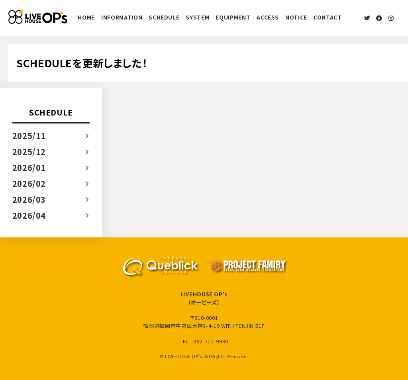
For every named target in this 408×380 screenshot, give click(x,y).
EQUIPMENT (233, 17)
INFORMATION (121, 17)
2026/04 (29, 215)
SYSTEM (197, 17)
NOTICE (296, 17)
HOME (86, 17)
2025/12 (29, 151)
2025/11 (29, 135)
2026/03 (29, 199)
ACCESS (268, 17)
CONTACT (328, 17)
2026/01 (29, 167)
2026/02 (29, 183)
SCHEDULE (164, 17)
